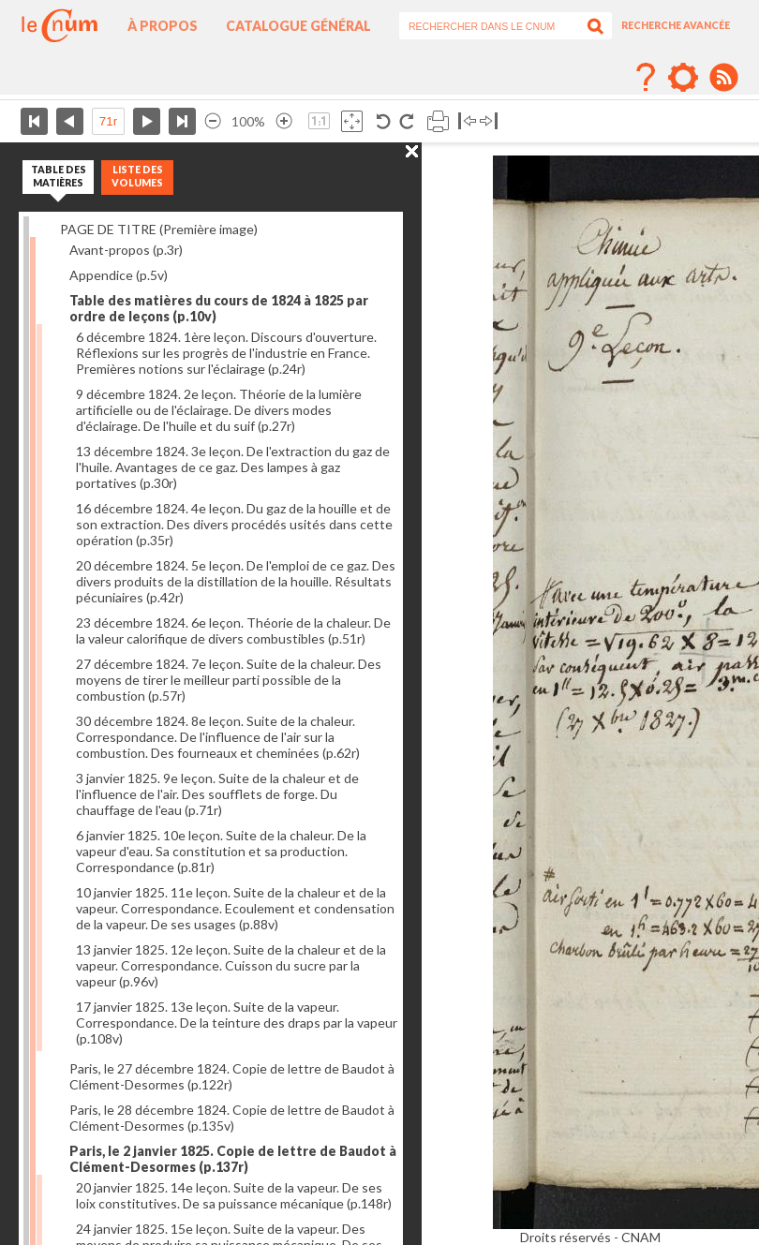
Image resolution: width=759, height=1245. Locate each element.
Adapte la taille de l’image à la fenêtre (352, 121)
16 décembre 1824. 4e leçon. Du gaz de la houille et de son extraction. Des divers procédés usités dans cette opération (234, 524)
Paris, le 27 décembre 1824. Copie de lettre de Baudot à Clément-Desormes (231, 1076)
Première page (34, 121)
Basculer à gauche (467, 121)
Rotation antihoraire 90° (384, 121)
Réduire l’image (212, 121)
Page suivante (146, 121)
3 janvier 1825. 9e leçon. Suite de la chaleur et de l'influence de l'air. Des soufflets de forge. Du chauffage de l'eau (217, 794)
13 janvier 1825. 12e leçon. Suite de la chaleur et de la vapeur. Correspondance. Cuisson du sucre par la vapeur (231, 965)
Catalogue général (298, 26)
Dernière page (182, 121)
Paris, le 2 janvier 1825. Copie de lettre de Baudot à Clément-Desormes (232, 1159)
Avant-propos (126, 250)
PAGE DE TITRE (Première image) (159, 229)
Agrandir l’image (283, 121)
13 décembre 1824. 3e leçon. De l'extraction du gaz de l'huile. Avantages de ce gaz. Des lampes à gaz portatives (233, 467)
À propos (162, 26)
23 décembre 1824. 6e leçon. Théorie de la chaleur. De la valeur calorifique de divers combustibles (233, 630)
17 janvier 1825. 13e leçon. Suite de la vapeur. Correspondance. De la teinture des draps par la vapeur (236, 1022)
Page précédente (69, 121)
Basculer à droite (489, 121)
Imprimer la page (438, 121)
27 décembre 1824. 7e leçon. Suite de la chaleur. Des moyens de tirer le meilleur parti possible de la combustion (228, 680)
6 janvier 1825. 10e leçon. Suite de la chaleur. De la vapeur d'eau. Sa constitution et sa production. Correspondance (221, 851)
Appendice (118, 275)
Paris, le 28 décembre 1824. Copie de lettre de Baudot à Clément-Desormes (231, 1118)
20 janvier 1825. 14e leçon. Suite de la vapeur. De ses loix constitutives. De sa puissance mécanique (234, 1195)
